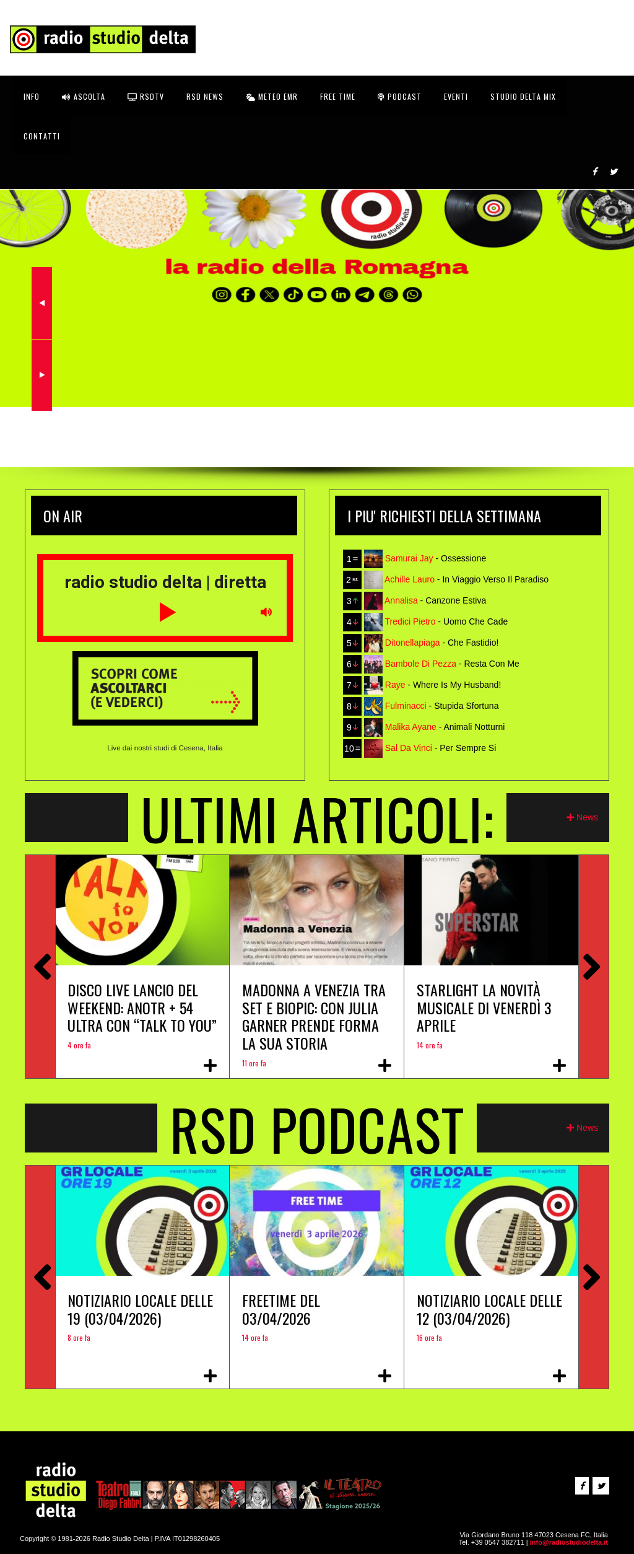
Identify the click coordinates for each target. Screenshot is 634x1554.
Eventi (456, 96)
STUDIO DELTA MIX (523, 96)
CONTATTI (42, 136)
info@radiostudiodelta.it (569, 1542)
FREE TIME (337, 96)
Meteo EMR (272, 96)
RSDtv (146, 96)
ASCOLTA (83, 96)
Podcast (400, 96)
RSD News (205, 96)
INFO (32, 96)
